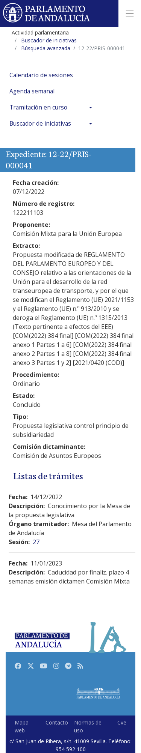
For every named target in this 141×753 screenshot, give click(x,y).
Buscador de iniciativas (40, 124)
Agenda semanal (32, 91)
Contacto (56, 722)
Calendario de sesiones (41, 75)
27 (36, 542)
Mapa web (22, 726)
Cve (121, 722)
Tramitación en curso (38, 107)
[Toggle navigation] (129, 13)
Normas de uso (88, 726)
